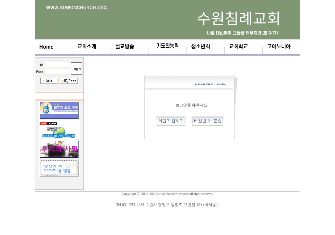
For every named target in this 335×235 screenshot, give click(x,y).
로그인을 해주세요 (191, 105)
